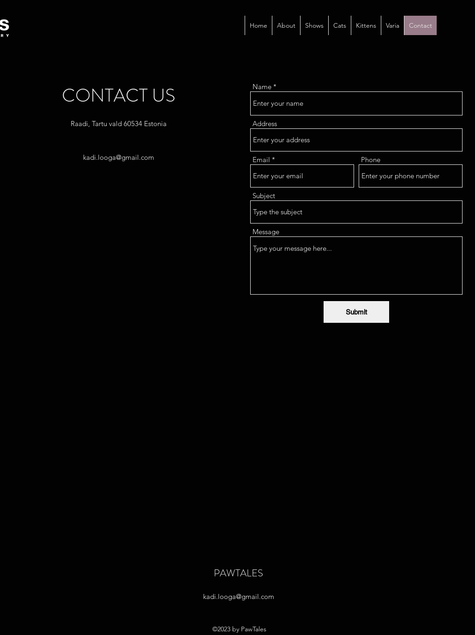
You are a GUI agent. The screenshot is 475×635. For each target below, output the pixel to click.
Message (266, 231)
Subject (264, 195)
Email (261, 159)
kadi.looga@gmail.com (118, 157)
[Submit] (356, 312)
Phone (370, 159)
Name (262, 86)
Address (265, 123)
